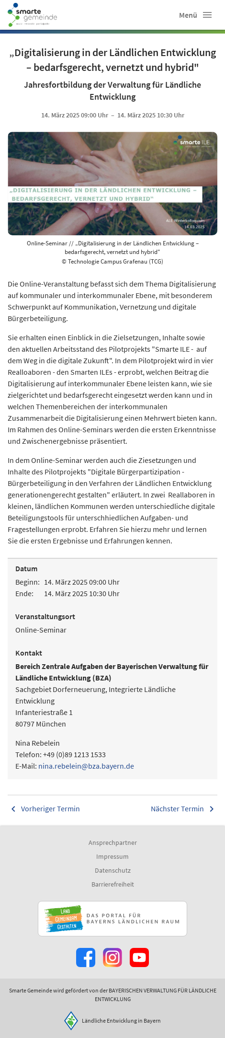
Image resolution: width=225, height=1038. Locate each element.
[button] (207, 15)
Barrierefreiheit (112, 884)
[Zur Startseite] (32, 15)
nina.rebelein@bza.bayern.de (86, 766)
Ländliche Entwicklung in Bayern (121, 1020)
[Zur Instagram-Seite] (112, 957)
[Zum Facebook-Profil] (85, 957)
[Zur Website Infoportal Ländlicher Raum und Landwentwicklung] (112, 918)
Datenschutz (113, 870)
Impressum (112, 856)
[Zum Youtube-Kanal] (139, 957)
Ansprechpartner (113, 842)
